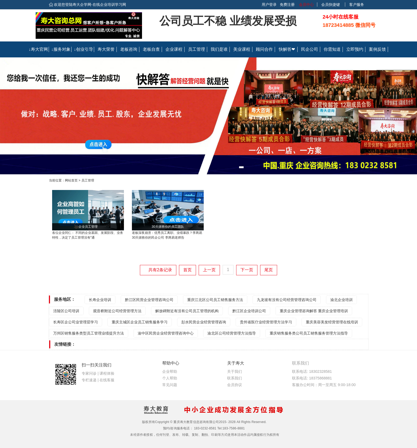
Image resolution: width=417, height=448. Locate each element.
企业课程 (173, 49)
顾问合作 (264, 49)
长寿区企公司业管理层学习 (75, 322)
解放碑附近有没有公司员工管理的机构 (187, 311)
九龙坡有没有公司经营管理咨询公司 (286, 300)
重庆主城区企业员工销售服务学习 (140, 322)
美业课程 (241, 49)
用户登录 (269, 4)
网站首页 (71, 180)
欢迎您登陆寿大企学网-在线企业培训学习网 (90, 4)
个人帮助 (169, 378)
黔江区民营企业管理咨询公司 (149, 300)
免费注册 (287, 4)
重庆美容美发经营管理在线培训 (332, 322)
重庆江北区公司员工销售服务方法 (215, 300)
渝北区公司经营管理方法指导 (231, 333)
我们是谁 (219, 49)
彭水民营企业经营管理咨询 (203, 322)
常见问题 (169, 385)
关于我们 (234, 371)
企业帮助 (169, 371)
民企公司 (309, 49)
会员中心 (306, 4)
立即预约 (354, 49)
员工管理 (196, 49)
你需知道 (332, 49)
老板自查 (151, 49)
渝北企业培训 (341, 300)
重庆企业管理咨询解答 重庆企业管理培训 (314, 311)
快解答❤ (287, 49)
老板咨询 (128, 49)
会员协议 (234, 385)
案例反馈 (377, 49)
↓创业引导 (83, 49)
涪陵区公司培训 (66, 311)
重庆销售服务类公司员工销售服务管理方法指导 (309, 333)
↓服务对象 (60, 49)
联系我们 (234, 378)
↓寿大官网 (38, 49)
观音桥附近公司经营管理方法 (117, 311)
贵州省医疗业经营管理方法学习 (266, 322)
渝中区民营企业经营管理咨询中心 (166, 333)
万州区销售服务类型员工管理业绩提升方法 (88, 333)
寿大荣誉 (106, 49)
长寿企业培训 (100, 300)
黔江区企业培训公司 (249, 311)
